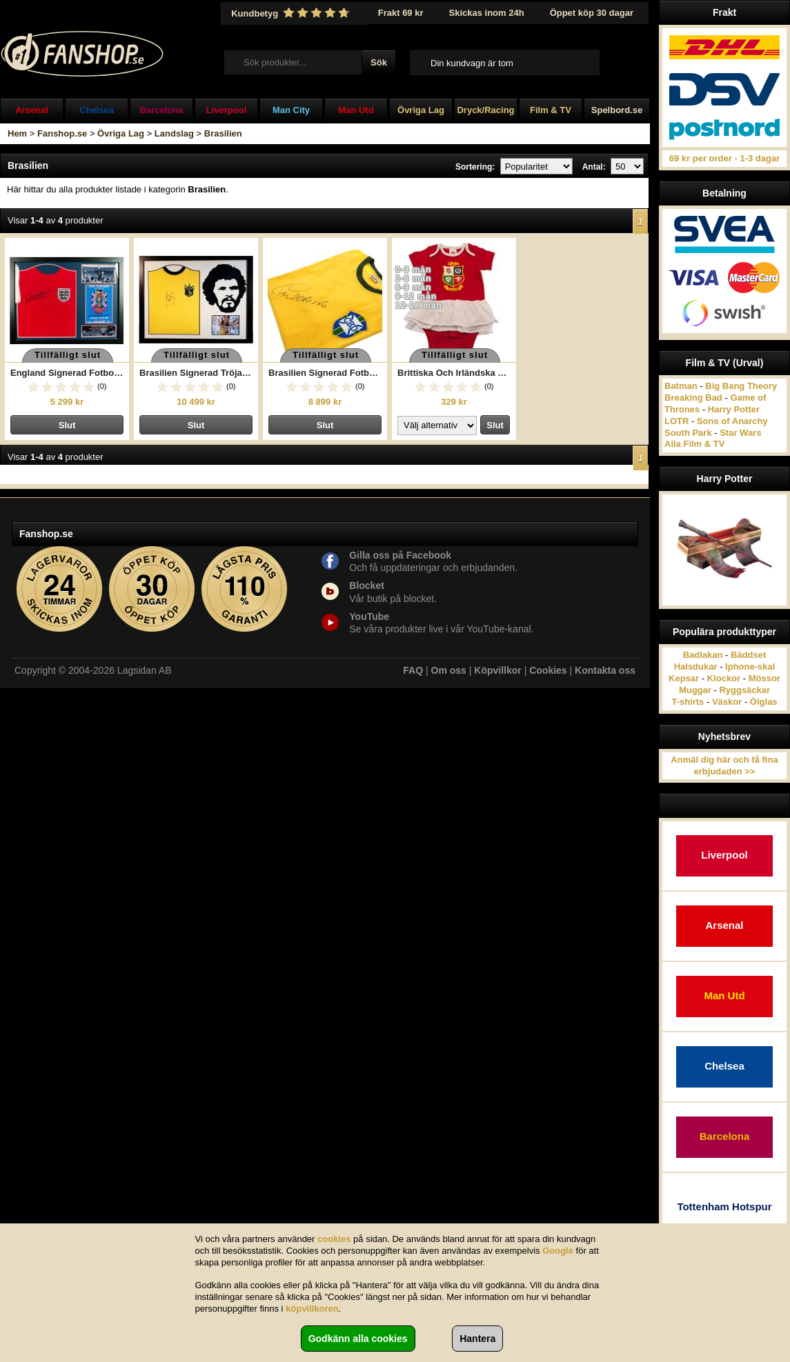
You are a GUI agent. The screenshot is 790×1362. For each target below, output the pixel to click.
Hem (17, 133)
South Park (688, 433)
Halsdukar (696, 666)
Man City (291, 110)
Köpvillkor (497, 670)
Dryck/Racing (485, 110)
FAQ (413, 670)
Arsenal (31, 110)
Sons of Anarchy (732, 421)
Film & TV (550, 110)
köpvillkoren (312, 1308)
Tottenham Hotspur (724, 1206)
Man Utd (355, 110)
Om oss (448, 670)
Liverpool (226, 110)
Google (557, 1250)
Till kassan (620, 62)
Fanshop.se (62, 133)
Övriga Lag (420, 110)
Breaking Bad (693, 397)
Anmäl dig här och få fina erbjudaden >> (724, 765)
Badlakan (703, 655)
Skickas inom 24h (486, 13)
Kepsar (684, 678)
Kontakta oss (605, 670)
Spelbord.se (616, 110)
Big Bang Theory (741, 386)
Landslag (174, 133)
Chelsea (96, 110)
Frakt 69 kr (401, 13)
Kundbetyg (292, 13)
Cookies (547, 670)
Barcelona (162, 110)
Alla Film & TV (694, 444)
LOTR (676, 421)
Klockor (723, 678)
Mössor (764, 678)
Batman (681, 386)
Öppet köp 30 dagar (591, 13)
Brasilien (223, 133)
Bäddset (748, 655)
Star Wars (740, 433)
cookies (333, 1239)
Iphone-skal (750, 666)
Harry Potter (734, 409)
